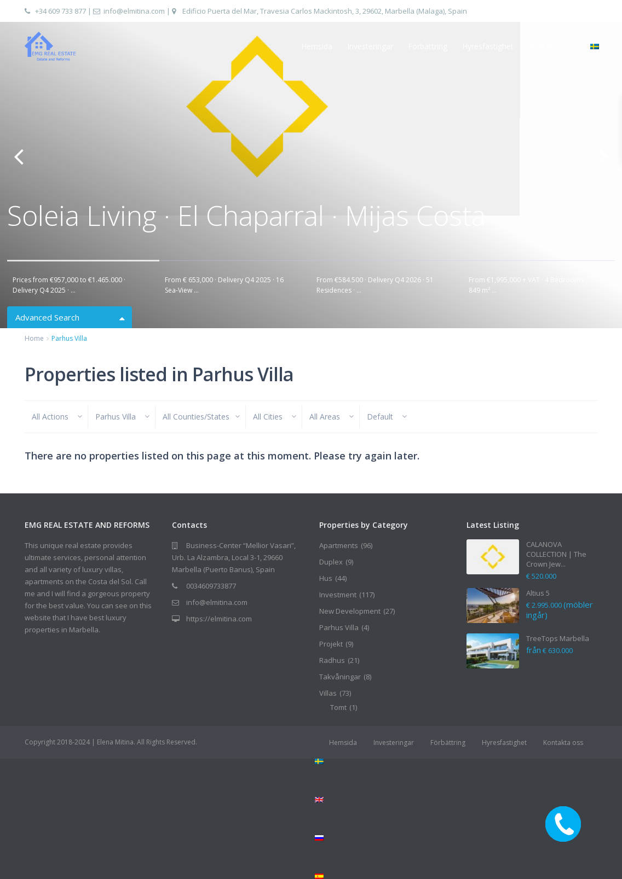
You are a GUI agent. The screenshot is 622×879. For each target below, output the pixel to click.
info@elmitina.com (134, 11)
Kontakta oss (551, 46)
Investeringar (370, 46)
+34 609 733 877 (60, 11)
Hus (325, 578)
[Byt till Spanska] (456, 876)
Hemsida (316, 46)
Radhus (332, 660)
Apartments (338, 545)
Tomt (338, 707)
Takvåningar (340, 677)
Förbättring (427, 46)
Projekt (331, 644)
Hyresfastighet (488, 46)
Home (34, 338)
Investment (337, 594)
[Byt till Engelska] (456, 799)
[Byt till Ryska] (456, 838)
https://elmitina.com (219, 619)
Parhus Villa (339, 627)
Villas (328, 693)
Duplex (331, 562)
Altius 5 (538, 593)
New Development (350, 611)
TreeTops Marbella (557, 638)
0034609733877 (211, 586)
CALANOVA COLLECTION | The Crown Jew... (556, 554)
